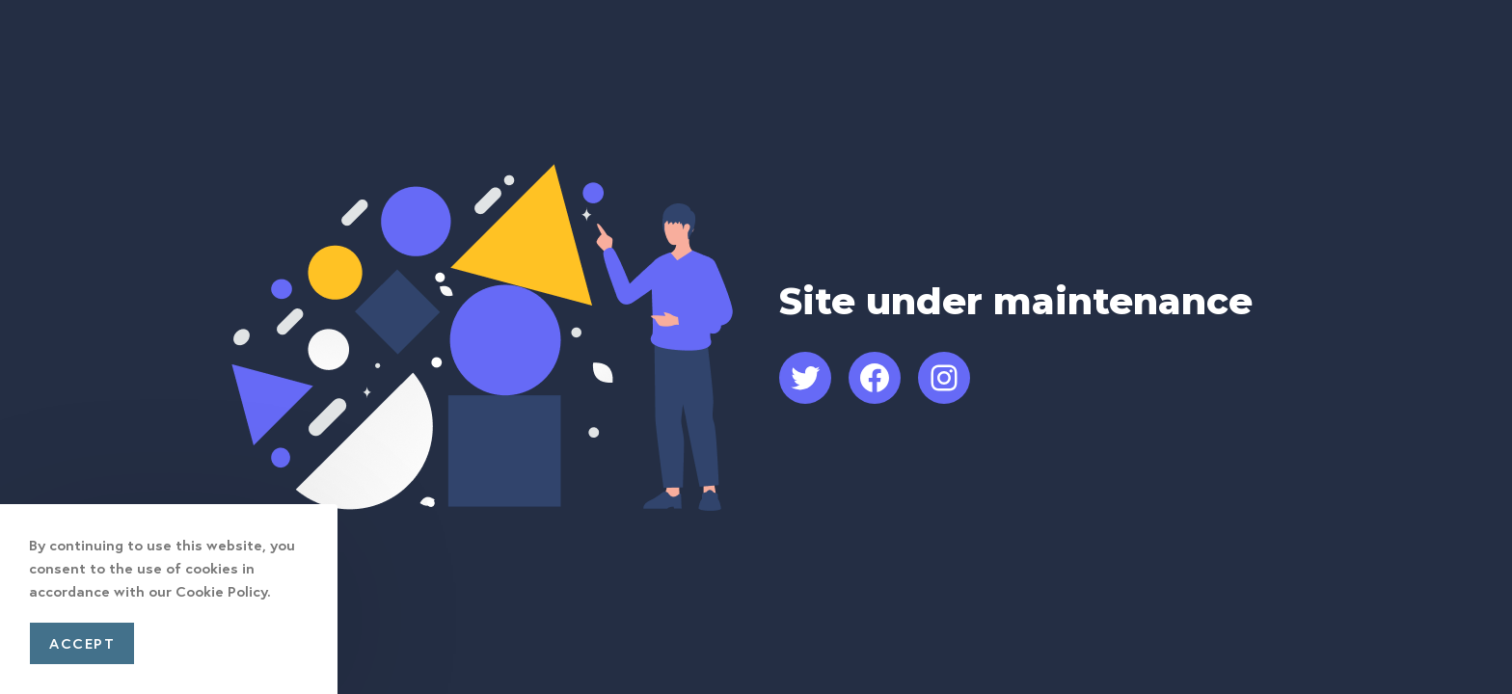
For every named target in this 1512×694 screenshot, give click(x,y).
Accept (82, 643)
